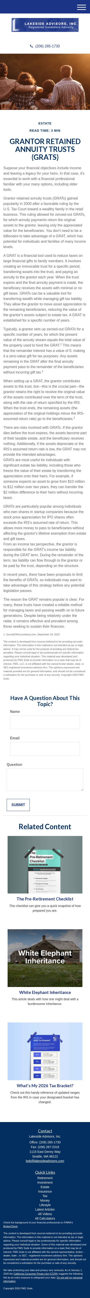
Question (14, 765)
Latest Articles (45, 1209)
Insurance (45, 1191)
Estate (45, 1187)
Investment (44, 1182)
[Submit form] (18, 805)
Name (15, 711)
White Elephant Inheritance (45, 992)
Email (15, 738)
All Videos (45, 1214)
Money (45, 1200)
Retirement (44, 1178)
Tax (45, 1196)
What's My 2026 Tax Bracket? (45, 1085)
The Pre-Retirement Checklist (45, 898)
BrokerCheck (10, 1226)
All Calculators (45, 1218)
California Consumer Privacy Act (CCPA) (36, 1273)
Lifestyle (45, 1205)
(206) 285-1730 (45, 46)
